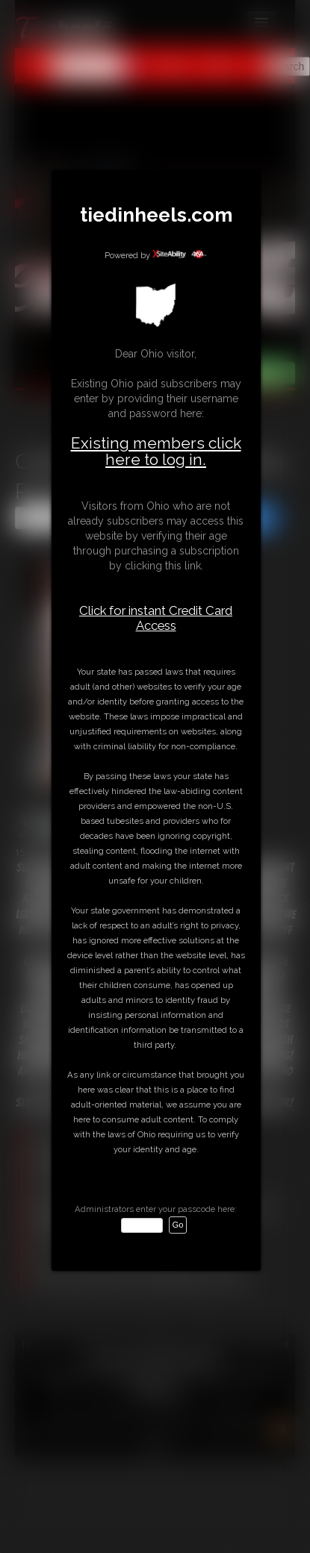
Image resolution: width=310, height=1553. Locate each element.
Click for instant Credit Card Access (155, 618)
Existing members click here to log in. (156, 451)
